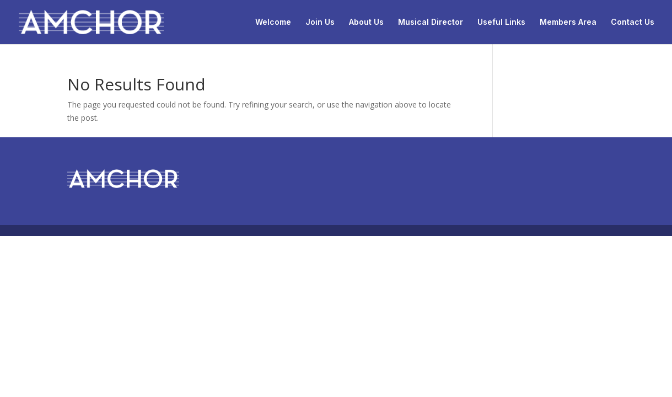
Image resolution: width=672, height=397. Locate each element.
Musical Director (430, 22)
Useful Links (501, 22)
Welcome (273, 22)
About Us (366, 22)
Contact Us (632, 22)
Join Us (320, 22)
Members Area (568, 22)
